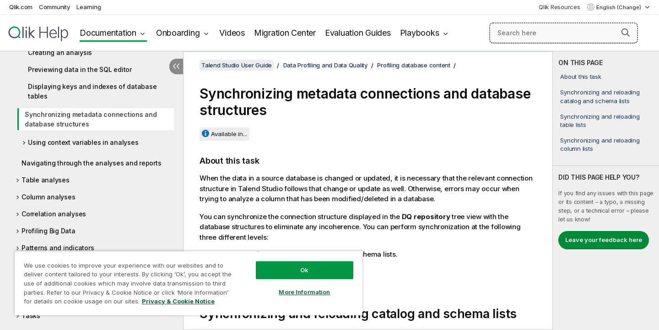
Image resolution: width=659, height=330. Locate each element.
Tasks (31, 315)
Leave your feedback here (603, 239)
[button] (625, 32)
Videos (232, 33)
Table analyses (46, 180)
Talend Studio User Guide (236, 65)
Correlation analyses (54, 214)
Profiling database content (413, 65)
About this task (580, 76)
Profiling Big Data (49, 231)
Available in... (229, 134)
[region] (188, 283)
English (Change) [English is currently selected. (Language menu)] (619, 7)
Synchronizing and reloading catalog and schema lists (599, 96)
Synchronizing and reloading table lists (599, 120)
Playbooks (419, 33)
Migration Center (285, 33)
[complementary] (606, 190)
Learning (88, 7)
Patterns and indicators (58, 248)
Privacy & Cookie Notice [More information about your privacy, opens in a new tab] (178, 301)
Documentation (108, 33)
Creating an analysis (60, 52)
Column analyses (48, 197)
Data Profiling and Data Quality (325, 65)
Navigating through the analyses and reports (91, 163)
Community (54, 7)
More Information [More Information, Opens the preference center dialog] (304, 292)
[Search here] (563, 33)
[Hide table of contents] (176, 66)
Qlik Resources (559, 7)
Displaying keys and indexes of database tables (92, 91)
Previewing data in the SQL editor (80, 69)
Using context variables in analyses (83, 142)
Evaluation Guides (358, 33)
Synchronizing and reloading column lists (599, 144)
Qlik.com (20, 7)
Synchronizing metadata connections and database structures (91, 119)
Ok (304, 270)
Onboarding (178, 33)
